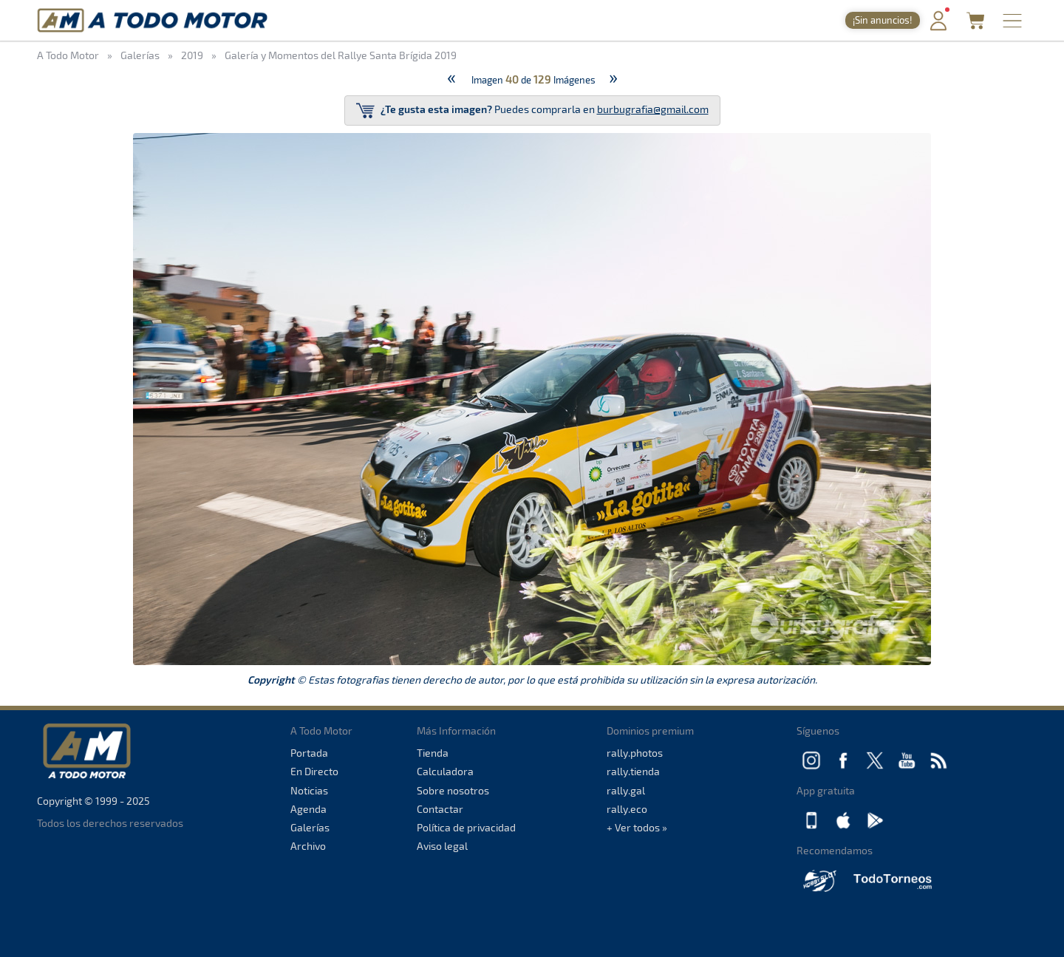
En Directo (314, 771)
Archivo (308, 845)
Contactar (440, 809)
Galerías (310, 827)
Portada (309, 752)
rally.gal (626, 790)
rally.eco (627, 809)
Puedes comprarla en (532, 110)
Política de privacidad (466, 827)
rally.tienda (633, 771)
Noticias (309, 790)
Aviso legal (442, 845)
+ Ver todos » (637, 827)
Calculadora (445, 771)
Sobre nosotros (453, 790)
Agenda (308, 809)
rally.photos (635, 752)
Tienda (433, 752)
